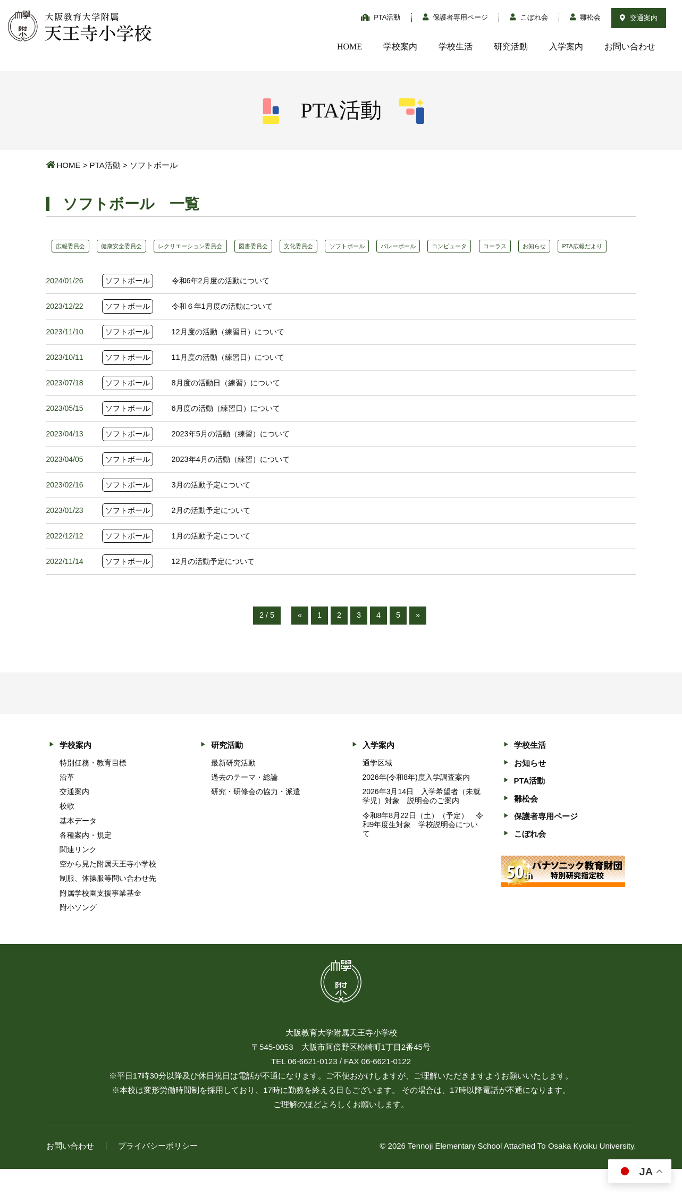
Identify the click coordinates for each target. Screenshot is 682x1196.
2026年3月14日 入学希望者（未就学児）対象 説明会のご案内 (422, 823)
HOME (349, 46)
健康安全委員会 (130, 246)
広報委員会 (73, 246)
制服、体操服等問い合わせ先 (108, 905)
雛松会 (585, 17)
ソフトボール (383, 246)
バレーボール (441, 246)
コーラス (549, 246)
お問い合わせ (629, 46)
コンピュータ (498, 246)
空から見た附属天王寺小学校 (108, 891)
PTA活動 (381, 17)
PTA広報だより (79, 265)
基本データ (78, 847)
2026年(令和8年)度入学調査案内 (416, 804)
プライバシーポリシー (158, 1172)
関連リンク (78, 876)
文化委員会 (328, 246)
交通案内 (639, 18)
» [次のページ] (418, 641)
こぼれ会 (529, 17)
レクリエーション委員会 (207, 246)
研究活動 (511, 46)
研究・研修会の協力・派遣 (255, 818)
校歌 (67, 833)
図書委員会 (277, 246)
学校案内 (400, 46)
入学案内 (566, 46)
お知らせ (594, 246)
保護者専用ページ (456, 17)
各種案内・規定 (86, 861)
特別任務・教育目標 (93, 789)
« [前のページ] (299, 641)
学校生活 (456, 46)
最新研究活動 (233, 789)
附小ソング (78, 934)
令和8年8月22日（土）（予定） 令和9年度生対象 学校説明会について (423, 851)
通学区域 (377, 789)
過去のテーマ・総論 (244, 804)
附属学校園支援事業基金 (100, 919)
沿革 (67, 804)
